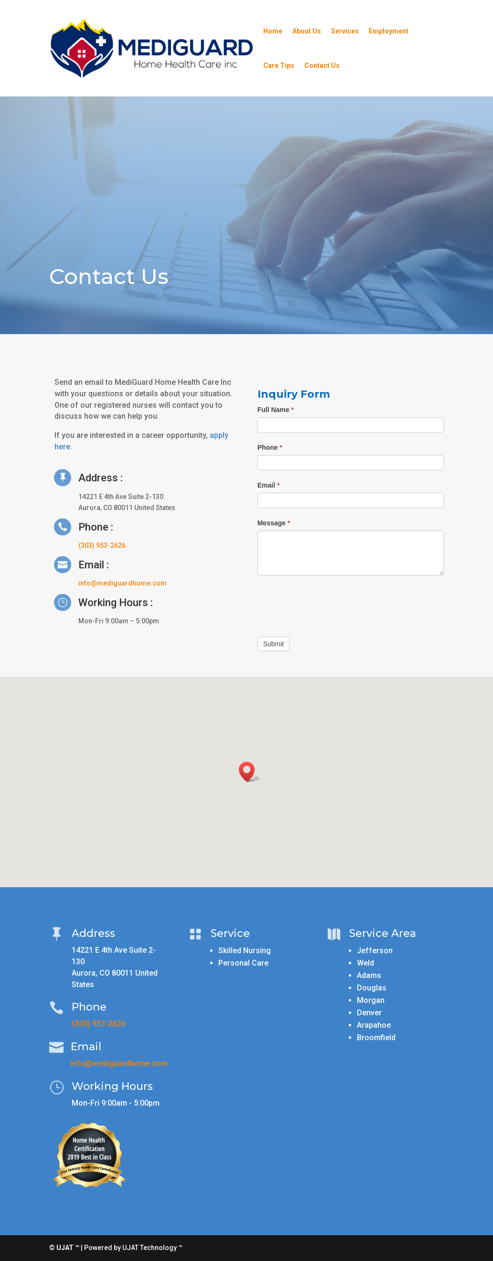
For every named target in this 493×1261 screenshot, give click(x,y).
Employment (388, 31)
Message (273, 523)
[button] (250, 771)
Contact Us (322, 65)
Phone (269, 447)
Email (268, 485)
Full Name (275, 409)
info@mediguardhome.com (122, 583)
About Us (306, 31)
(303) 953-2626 (102, 545)
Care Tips (278, 65)
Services (345, 31)
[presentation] (330, 603)
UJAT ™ (68, 1247)
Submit (273, 644)
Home (272, 31)
